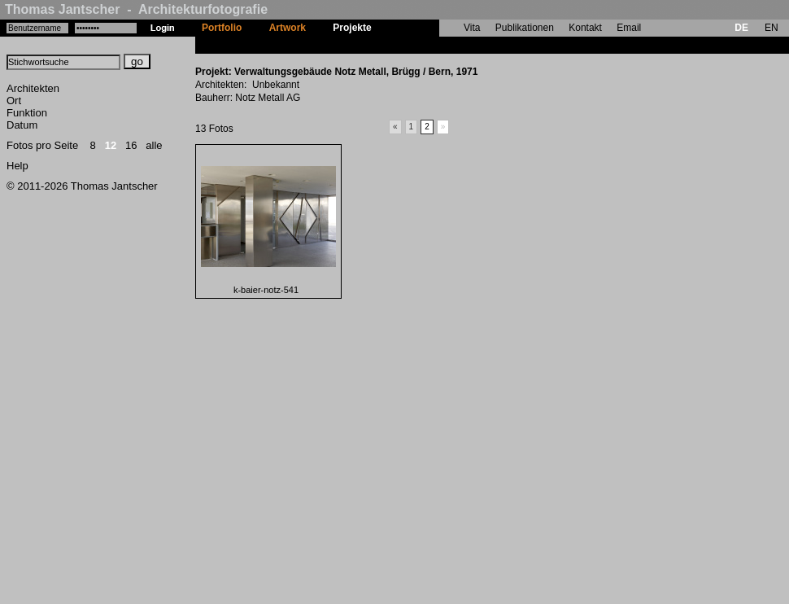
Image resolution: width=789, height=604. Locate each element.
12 (110, 145)
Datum (22, 125)
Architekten (33, 88)
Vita (472, 27)
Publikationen (524, 27)
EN (771, 27)
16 (131, 145)
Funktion (27, 113)
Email (629, 27)
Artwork (287, 27)
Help (17, 166)
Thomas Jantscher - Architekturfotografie (136, 9)
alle (154, 145)
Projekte (352, 27)
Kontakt (585, 27)
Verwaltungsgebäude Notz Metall (461, 44)
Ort (14, 100)
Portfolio (222, 27)
